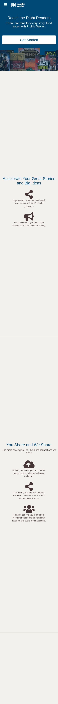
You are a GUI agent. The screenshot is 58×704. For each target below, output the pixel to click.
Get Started (29, 40)
